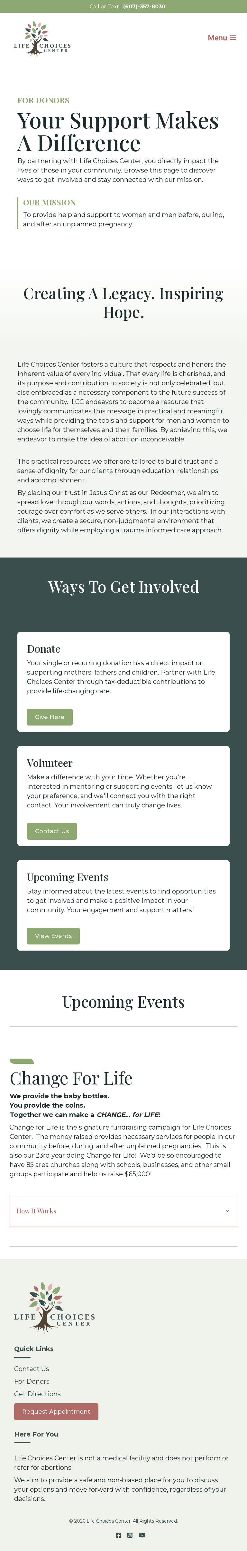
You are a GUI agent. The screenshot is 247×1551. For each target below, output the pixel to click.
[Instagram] (130, 1535)
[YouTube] (140, 1535)
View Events (53, 936)
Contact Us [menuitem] (31, 1369)
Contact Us (52, 831)
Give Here (50, 717)
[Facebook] (118, 1535)
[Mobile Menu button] (226, 39)
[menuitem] (56, 1411)
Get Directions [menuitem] (37, 1394)
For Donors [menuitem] (32, 1381)
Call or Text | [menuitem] (127, 7)
